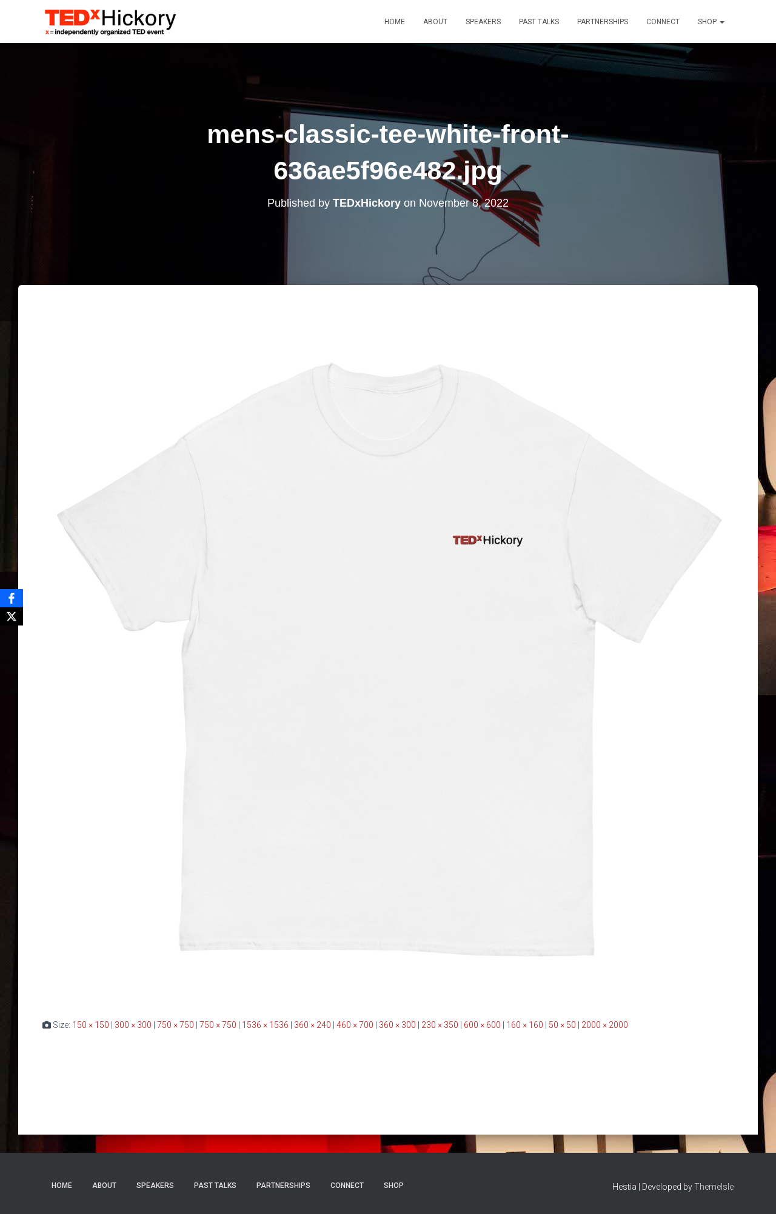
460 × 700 (354, 1025)
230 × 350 (439, 1025)
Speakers (483, 22)
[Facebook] (11, 598)
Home (394, 22)
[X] (11, 616)
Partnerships (602, 22)
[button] (721, 22)
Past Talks (539, 22)
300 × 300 (133, 1025)
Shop (711, 22)
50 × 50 (562, 1025)
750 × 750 (175, 1025)
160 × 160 (524, 1025)
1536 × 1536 (265, 1025)
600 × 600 (482, 1025)
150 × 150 (90, 1025)
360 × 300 (397, 1025)
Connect (663, 22)
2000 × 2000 (604, 1025)
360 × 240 (312, 1025)
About (435, 22)
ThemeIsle (714, 1187)
